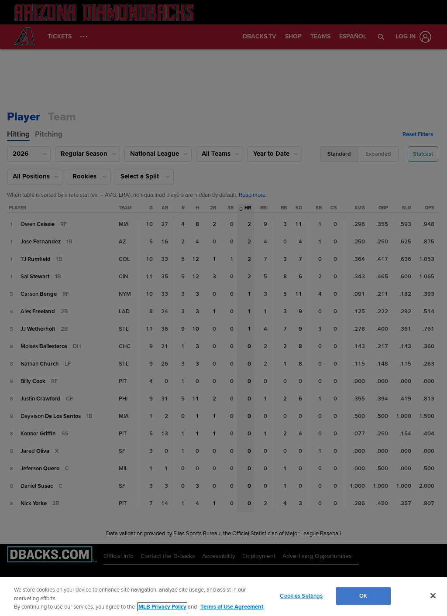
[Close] (433, 595)
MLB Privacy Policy (162, 606)
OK (363, 595)
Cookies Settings (301, 595)
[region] (223, 596)
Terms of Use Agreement (231, 606)
